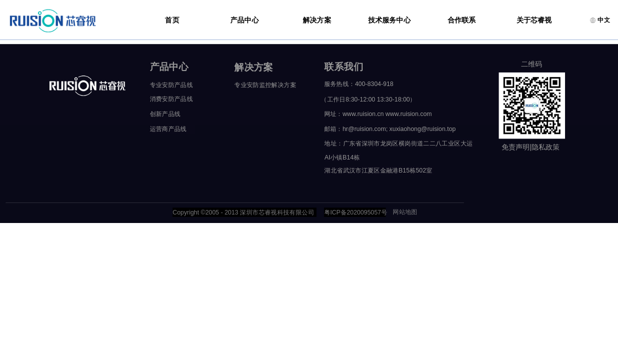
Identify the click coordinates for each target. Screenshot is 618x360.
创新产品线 (165, 114)
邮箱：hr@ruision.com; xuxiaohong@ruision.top (389, 129)
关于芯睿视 (534, 20)
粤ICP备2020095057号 (355, 212)
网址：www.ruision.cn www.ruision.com (378, 114)
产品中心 (244, 20)
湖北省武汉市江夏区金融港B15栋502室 (378, 170)
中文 (600, 20)
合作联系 (462, 20)
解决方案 (317, 20)
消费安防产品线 (171, 99)
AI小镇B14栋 (342, 157)
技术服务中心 (389, 20)
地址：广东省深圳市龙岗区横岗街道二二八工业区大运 (398, 143)
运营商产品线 (168, 129)
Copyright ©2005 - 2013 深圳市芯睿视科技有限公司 (243, 212)
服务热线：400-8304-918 (359, 84)
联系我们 (343, 67)
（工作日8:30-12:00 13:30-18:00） (366, 99)
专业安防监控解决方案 (265, 85)
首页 (172, 20)
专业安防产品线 (171, 85)
